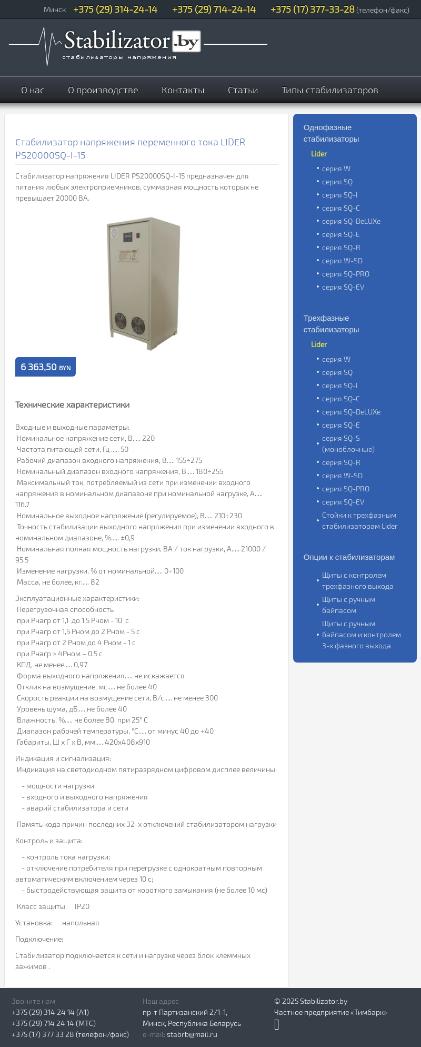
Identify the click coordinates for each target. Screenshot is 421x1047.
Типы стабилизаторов (330, 89)
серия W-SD (342, 260)
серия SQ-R (341, 247)
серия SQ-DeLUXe (351, 220)
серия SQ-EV (343, 286)
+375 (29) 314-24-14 (115, 9)
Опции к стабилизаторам (349, 556)
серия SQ (337, 181)
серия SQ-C (341, 207)
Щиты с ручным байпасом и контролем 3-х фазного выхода (361, 634)
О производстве (103, 89)
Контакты (183, 89)
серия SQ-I (340, 194)
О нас (33, 89)
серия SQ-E (341, 234)
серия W (336, 168)
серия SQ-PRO (345, 273)
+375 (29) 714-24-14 (214, 9)
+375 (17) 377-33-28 (312, 9)
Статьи (243, 89)
